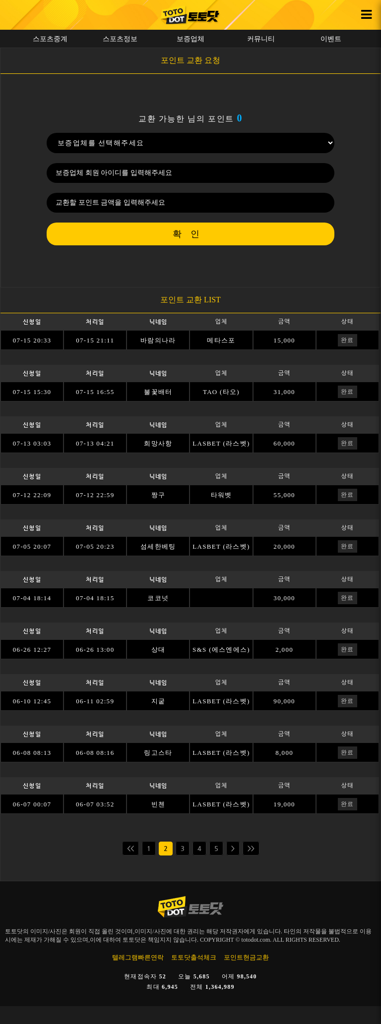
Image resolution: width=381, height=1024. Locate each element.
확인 (190, 234)
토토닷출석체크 (193, 957)
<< (130, 848)
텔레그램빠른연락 (138, 957)
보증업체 (190, 39)
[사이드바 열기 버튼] (366, 15)
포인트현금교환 (246, 957)
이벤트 (330, 39)
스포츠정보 (120, 39)
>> (251, 848)
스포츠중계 (50, 39)
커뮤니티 (261, 39)
